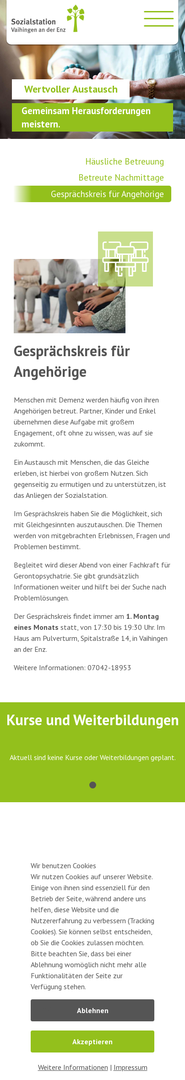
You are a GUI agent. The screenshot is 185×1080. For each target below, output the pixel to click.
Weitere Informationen (73, 1067)
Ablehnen (93, 1010)
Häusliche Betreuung (124, 161)
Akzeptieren (92, 1041)
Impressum (130, 1067)
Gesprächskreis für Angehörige (107, 193)
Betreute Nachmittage (121, 177)
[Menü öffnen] (159, 19)
